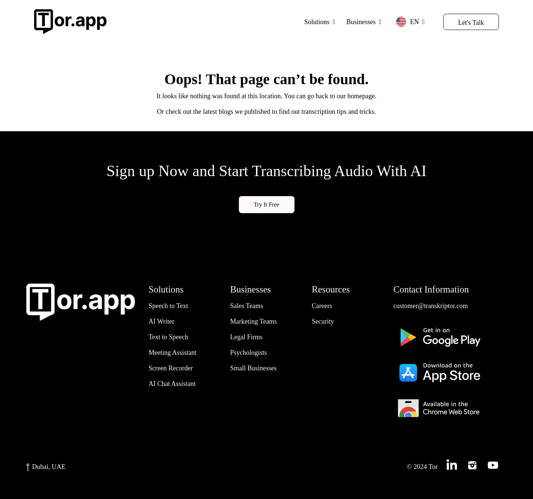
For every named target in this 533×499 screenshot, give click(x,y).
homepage (361, 96)
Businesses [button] (361, 22)
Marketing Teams (253, 321)
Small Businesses (253, 368)
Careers (322, 306)
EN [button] (407, 22)
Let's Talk (471, 22)
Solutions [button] (316, 22)
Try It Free (266, 204)
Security (323, 321)
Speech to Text (168, 306)
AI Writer (161, 321)
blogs (226, 111)
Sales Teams (246, 306)
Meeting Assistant (173, 352)
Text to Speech (168, 337)
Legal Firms (246, 337)
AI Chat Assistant (172, 383)
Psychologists (248, 352)
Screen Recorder (171, 368)
